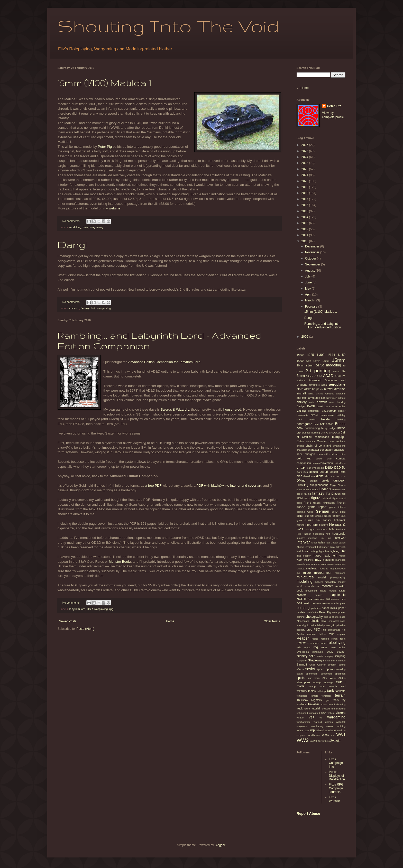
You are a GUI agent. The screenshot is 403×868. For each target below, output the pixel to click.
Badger (301, 406)
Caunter (322, 441)
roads (316, 643)
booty (324, 428)
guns (299, 520)
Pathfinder (312, 612)
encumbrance (311, 489)
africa (300, 389)
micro (307, 573)
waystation (302, 726)
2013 (305, 223)
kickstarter (323, 547)
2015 (305, 211)
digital (320, 476)
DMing (301, 480)
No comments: (71, 221)
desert (323, 472)
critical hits (339, 463)
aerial (324, 384)
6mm (301, 376)
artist (312, 402)
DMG (342, 476)
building (316, 432)
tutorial (316, 708)
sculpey (329, 656)
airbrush (339, 389)
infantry (301, 538)
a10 (316, 376)
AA (320, 376)
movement (311, 590)
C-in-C (324, 432)
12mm (326, 360)
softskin (332, 664)
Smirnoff (302, 664)
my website (111, 208)
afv (322, 389)
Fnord (307, 502)
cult (309, 467)
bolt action (326, 424)
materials (340, 564)
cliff (326, 454)
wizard (320, 730)
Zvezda (335, 741)
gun (343, 515)
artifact (341, 397)
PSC (317, 629)
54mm (336, 371)
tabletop (321, 691)
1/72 (308, 360)
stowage (328, 682)
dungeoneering (319, 484)
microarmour (322, 573)
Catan (300, 441)
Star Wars (329, 678)
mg (298, 572)
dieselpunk (309, 476)
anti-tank (302, 397)
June (309, 282)
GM (312, 515)
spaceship (339, 669)
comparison (304, 463)
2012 (305, 229)
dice (299, 476)
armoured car (316, 397)
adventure (314, 384)
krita (332, 547)
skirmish (340, 660)
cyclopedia (318, 467)
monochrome (312, 586)
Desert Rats (337, 471)
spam (300, 673)
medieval (311, 568)
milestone (340, 572)
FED (307, 498)
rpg (111, 609)
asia (332, 402)
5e (343, 371)
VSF (311, 717)
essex (300, 493)
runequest (317, 651)
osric (307, 603)
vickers (340, 713)
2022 (305, 169)
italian (321, 542)
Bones (340, 424)
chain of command (318, 445)
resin (342, 638)
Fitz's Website (334, 799)
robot (323, 643)
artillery (302, 402)
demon (313, 471)
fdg (343, 493)
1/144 (331, 355)
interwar (303, 542)
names (318, 595)
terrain (340, 695)
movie (323, 590)
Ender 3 (325, 489)
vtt (320, 717)
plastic (315, 621)
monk (300, 586)
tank (85, 227)
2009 (305, 336)
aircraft (301, 393)
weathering (317, 726)
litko (299, 555)
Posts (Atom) (85, 629)
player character (330, 621)
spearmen (326, 673)
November (312, 252)
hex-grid (310, 529)
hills (331, 529)
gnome (319, 515)
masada (301, 564)
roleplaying (101, 609)
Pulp (324, 629)
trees (324, 704)
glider (300, 515)
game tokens (337, 507)
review (301, 643)
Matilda (301, 568)
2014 (305, 217)
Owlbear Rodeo (321, 603)
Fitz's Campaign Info (336, 763)
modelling (75, 227)
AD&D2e (340, 375)
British (341, 428)
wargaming (96, 227)
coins (342, 454)
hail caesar (323, 520)
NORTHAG (304, 599)
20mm (300, 365)
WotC (325, 734)
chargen (310, 454)
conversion (326, 463)
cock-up (74, 308)
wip (312, 730)
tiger (327, 700)
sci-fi (312, 656)
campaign (338, 437)
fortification (329, 502)
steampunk (303, 682)
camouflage (322, 436)
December (312, 246)
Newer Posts (67, 621)
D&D (329, 467)
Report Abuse (308, 813)
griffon (336, 515)
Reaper (303, 638)
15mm (338, 360)
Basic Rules (338, 406)
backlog (341, 402)
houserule (338, 533)
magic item (330, 555)
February (311, 306)
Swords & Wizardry (175, 409)
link (343, 551)
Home (170, 621)
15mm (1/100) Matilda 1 (104, 82)
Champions (339, 445)
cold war (304, 458)
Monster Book (119, 562)
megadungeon (337, 568)
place (342, 616)
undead (326, 708)
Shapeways (316, 660)
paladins (315, 608)
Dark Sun (302, 471)
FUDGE (301, 507)
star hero (314, 678)
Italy (328, 542)
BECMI (314, 415)
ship (327, 660)
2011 (305, 235)
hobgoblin (318, 533)
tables (312, 690)
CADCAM (334, 432)
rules (333, 647)
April (308, 294)
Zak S (316, 741)
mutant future (337, 590)
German (322, 511)
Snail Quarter (317, 664)
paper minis (329, 608)
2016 (305, 205)
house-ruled (232, 409)
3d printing (318, 370)
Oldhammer (332, 599)
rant (331, 633)
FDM (300, 498)
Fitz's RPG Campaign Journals (336, 788)
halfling (300, 524)
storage (317, 682)
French (341, 502)
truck (300, 708)
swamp (311, 686)
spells (301, 678)
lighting (335, 551)
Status (341, 678)
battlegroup (329, 410)
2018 (305, 193)
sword (322, 686)
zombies (325, 741)
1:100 (300, 354)
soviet (310, 669)
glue (307, 515)
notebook (319, 599)
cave (331, 441)
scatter (341, 651)
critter (301, 467)
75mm (309, 376)
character (302, 449)
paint (342, 603)
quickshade (334, 629)
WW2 (303, 740)
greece (327, 515)
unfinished (302, 713)
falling (307, 493)
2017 (305, 199)
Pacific (334, 603)
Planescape (303, 621)
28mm (310, 365)
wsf (332, 735)
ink (322, 538)
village (300, 717)
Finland (327, 498)
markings (340, 559)
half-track (339, 520)
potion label (316, 625)
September (313, 264)
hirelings (340, 529)
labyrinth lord (77, 609)
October (311, 258)
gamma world (305, 511)
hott (93, 308)
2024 (305, 157)
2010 (305, 241)
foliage (316, 502)
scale (330, 651)
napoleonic (338, 595)
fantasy (85, 308)
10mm (316, 360)
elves (299, 489)
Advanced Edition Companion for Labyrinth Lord (164, 362)
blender (325, 419)
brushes (306, 432)
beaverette (302, 415)
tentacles (326, 695)
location (307, 555)
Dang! (72, 244)
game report (317, 507)
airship (319, 393)
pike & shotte (331, 616)
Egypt (333, 485)
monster (327, 586)
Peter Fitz (334, 106)
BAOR (311, 406)
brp (299, 432)
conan (315, 463)
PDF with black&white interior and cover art (228, 485)
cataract (310, 441)
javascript (310, 547)
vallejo (331, 713)
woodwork (330, 730)
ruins (324, 647)
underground (338, 708)
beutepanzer (327, 415)
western (330, 726)
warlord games (323, 722)
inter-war (340, 537)
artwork (322, 402)
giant (342, 511)
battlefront (313, 410)
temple (314, 695)
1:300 (320, 355)
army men (331, 397)
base (327, 406)
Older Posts (272, 621)
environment (338, 489)
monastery (330, 581)
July (308, 276)
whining (341, 726)
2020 (305, 181)
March (310, 300)
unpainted (314, 713)
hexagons (322, 529)
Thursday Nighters (309, 699)
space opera (325, 669)
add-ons (301, 380)
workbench (314, 735)
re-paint (341, 634)
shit (333, 660)
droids (325, 480)
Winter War (303, 730)
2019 (305, 187)
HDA (307, 524)
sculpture (302, 660)
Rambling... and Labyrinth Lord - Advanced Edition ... (324, 325)
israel (314, 542)
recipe (315, 638)
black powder (306, 419)
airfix (311, 393)
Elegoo (341, 485)
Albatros (329, 393)
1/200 (300, 360)
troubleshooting (336, 704)
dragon (313, 480)
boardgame (304, 424)
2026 (305, 145)
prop (309, 629)
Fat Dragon (333, 493)
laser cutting (310, 551)
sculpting (339, 656)
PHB (334, 612)
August (310, 270)
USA (323, 713)
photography (314, 616)
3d (317, 365)
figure (315, 498)
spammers (311, 673)
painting (303, 608)
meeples (323, 568)
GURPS (309, 520)
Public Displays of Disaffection (337, 775)
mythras (301, 594)
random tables (316, 634)
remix (334, 638)
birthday (341, 415)
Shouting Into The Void (168, 26)
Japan (334, 542)
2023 (305, 163)
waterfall (340, 722)
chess (320, 454)
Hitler (299, 533)
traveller (313, 704)
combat (340, 458)
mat (308, 564)
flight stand (338, 498)
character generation (320, 449)
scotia (320, 656)
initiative (312, 538)
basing (301, 410)
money (341, 581)
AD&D (328, 376)
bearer (341, 410)
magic (317, 555)
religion (325, 638)
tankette (340, 690)
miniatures (305, 577)
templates (302, 695)
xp (311, 741)
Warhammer (303, 722)
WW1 (340, 735)
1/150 (341, 355)
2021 (305, 175)
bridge (332, 428)
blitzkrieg (340, 419)
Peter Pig (105, 147)
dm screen (332, 476)
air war (328, 389)
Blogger (220, 845)
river (309, 643)
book (300, 428)
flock (299, 502)
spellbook (340, 673)
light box (324, 551)
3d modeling (330, 365)
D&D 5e (339, 467)
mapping (328, 559)
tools (335, 699)
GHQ (335, 511)
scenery (302, 656)
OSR (90, 609)
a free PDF (153, 485)
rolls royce (303, 647)
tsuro (307, 708)
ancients (340, 393)
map (318, 559)
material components (322, 564)
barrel (320, 406)
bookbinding (312, 428)
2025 (305, 151)
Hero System (320, 524)
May (308, 288)
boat (316, 424)
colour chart (324, 458)
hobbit (307, 533)
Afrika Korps (311, 389)
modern (319, 581)
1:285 (310, 355)
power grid (329, 625)
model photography (331, 577)
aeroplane (337, 384)
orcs (343, 599)
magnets (309, 559)
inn (329, 538)
